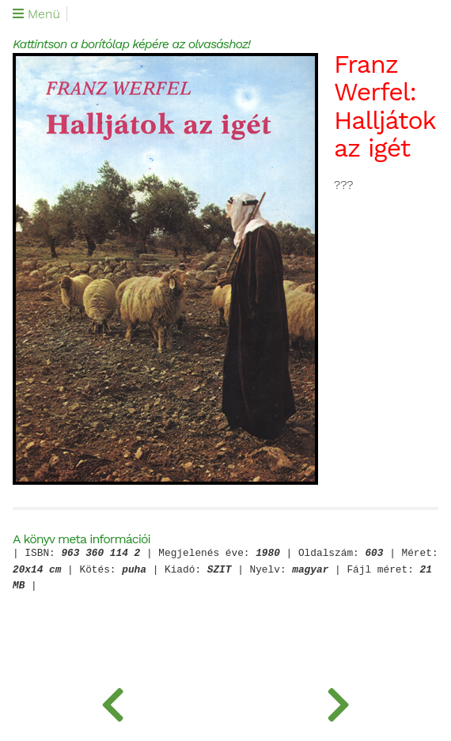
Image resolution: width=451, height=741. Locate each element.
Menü (36, 14)
